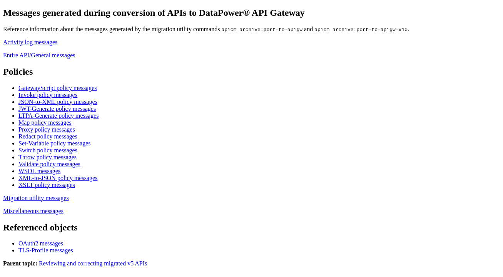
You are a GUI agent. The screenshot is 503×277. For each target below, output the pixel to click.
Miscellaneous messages (33, 211)
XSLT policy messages (46, 185)
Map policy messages (45, 122)
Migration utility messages (36, 198)
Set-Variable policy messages (54, 143)
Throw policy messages (47, 157)
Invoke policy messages (47, 95)
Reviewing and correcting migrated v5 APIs (93, 263)
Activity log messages (30, 42)
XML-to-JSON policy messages (57, 178)
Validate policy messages (49, 164)
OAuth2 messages (40, 243)
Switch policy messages (47, 150)
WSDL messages (39, 171)
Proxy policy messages (46, 129)
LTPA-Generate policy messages (58, 115)
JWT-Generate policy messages (57, 108)
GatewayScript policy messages (57, 88)
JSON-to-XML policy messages (57, 101)
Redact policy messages (47, 136)
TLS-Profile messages (45, 250)
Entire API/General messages (39, 55)
